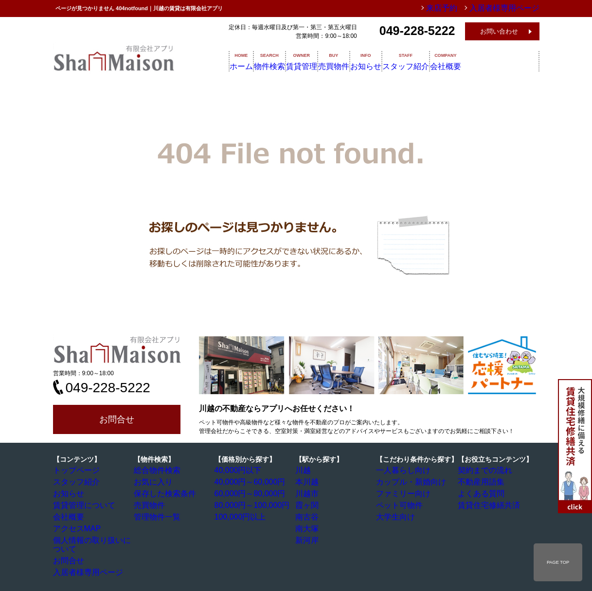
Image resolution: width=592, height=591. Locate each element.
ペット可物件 (397, 504)
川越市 (308, 492)
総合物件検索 (155, 470)
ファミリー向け (400, 492)
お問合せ (116, 419)
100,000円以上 (238, 515)
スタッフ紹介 (463, 60)
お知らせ (411, 60)
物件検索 (273, 60)
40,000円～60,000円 (245, 481)
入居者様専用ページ (83, 559)
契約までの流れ (482, 470)
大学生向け (395, 515)
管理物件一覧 (155, 515)
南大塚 (308, 526)
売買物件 (365, 60)
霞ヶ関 (308, 504)
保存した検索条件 (161, 492)
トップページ (74, 470)
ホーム (231, 60)
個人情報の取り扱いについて (95, 537)
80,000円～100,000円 (247, 504)
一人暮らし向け (400, 470)
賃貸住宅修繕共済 (485, 504)
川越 (305, 470)
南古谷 (308, 515)
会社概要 (516, 60)
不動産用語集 (479, 481)
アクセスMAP (75, 526)
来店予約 (463, 8)
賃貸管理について (80, 504)
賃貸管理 (319, 60)
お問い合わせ (499, 31)
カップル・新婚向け (406, 481)
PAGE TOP (558, 562)
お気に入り (152, 481)
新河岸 (308, 537)
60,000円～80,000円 (245, 492)
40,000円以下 (236, 470)
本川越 (308, 481)
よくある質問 (479, 492)
